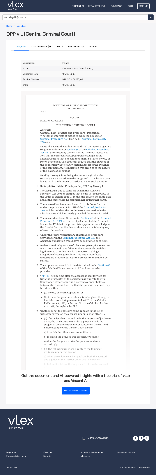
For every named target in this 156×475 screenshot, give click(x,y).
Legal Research (97, 6)
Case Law (47, 452)
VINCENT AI (78, 6)
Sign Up (143, 6)
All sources (85, 456)
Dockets (47, 456)
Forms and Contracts (16, 456)
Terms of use (11, 467)
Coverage (116, 6)
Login (130, 6)
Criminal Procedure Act (53, 138)
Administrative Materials (91, 452)
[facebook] (141, 438)
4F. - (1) (46, 275)
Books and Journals (126, 452)
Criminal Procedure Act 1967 (79, 237)
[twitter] (135, 438)
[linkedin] (146, 438)
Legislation (11, 452)
